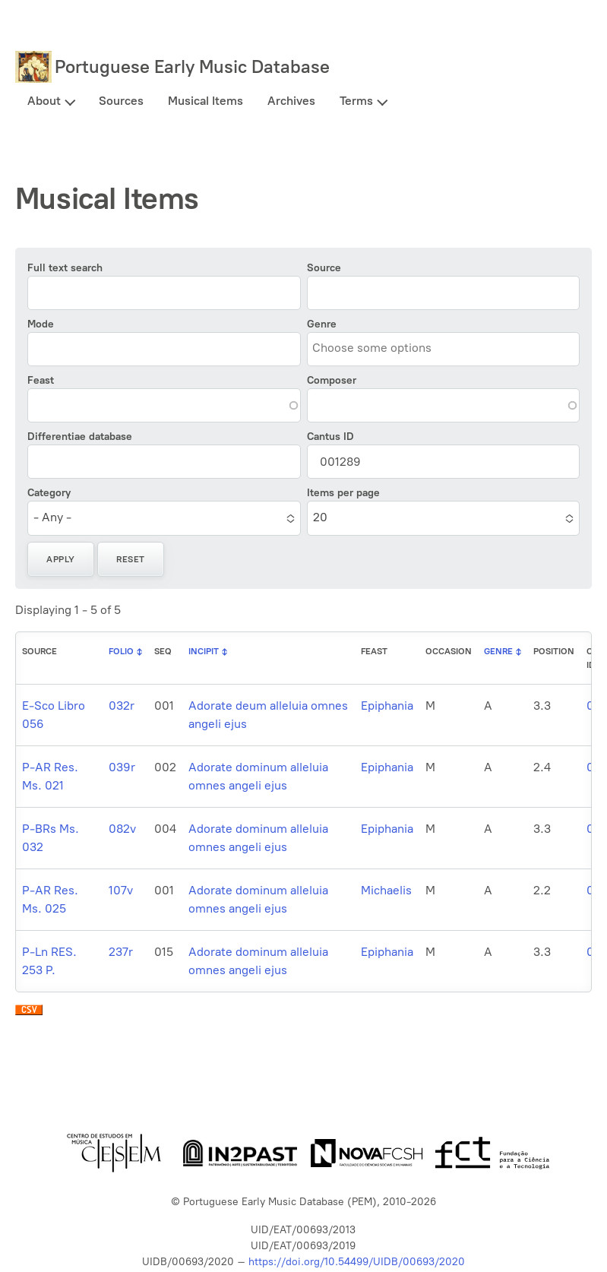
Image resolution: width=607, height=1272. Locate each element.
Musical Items (205, 100)
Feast (40, 380)
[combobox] (381, 348)
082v (122, 828)
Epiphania (387, 705)
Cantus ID (330, 436)
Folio (121, 651)
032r (121, 705)
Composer (331, 380)
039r (122, 767)
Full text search (65, 267)
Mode (40, 324)
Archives (291, 100)
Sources (121, 100)
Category (49, 492)
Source (324, 267)
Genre (322, 324)
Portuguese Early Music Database (192, 66)
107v (121, 890)
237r (121, 952)
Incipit (203, 651)
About (44, 100)
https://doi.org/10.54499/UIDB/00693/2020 (356, 1261)
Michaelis (386, 890)
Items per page (343, 492)
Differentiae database (79, 436)
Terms (356, 100)
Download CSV (29, 1014)
